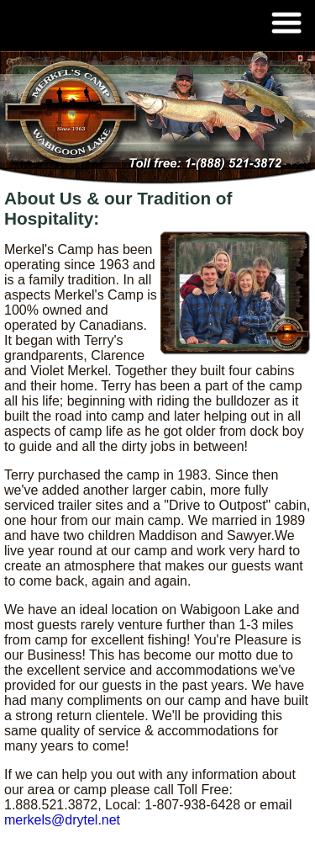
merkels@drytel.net (62, 820)
